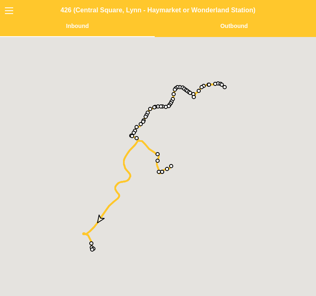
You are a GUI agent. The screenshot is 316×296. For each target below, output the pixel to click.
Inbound (77, 26)
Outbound (234, 26)
